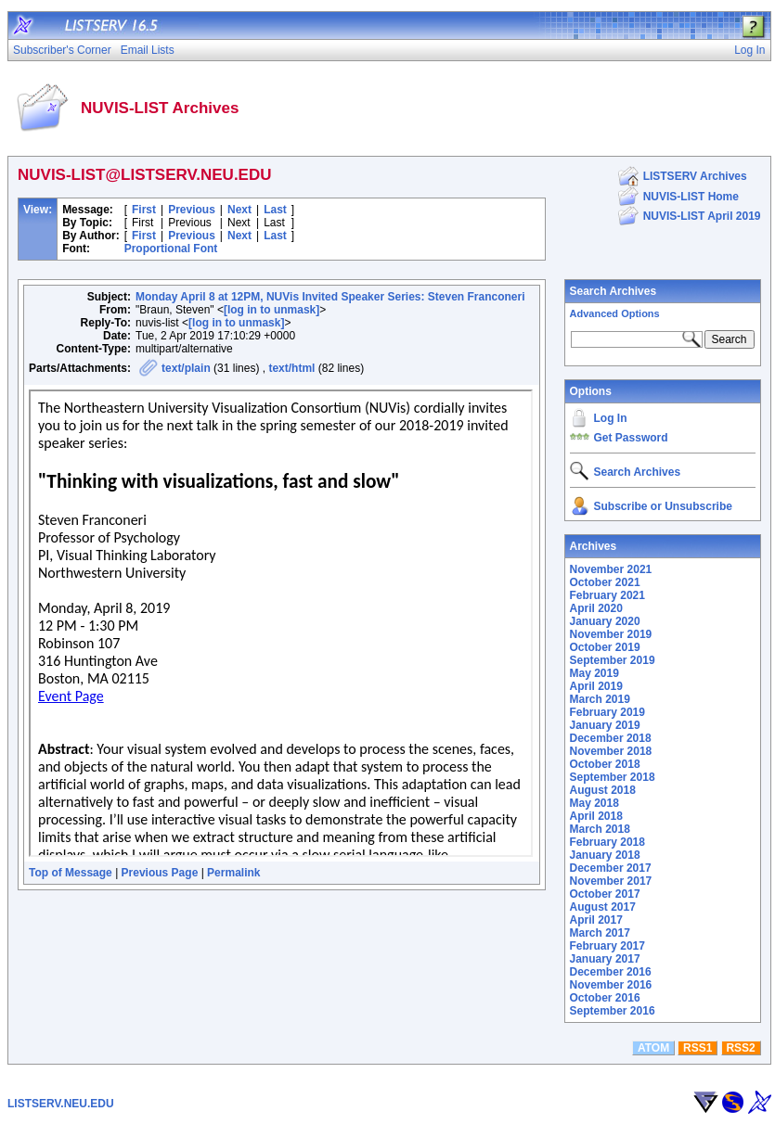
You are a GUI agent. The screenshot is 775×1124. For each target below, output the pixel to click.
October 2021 (605, 582)
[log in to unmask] (271, 309)
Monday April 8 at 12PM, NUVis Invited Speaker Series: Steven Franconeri (330, 296)
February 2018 (607, 842)
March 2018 (600, 829)
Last (275, 209)
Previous (191, 209)
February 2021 (607, 595)
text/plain (186, 368)
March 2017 (600, 932)
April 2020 (596, 608)
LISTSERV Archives (695, 176)
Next (239, 209)
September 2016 (612, 1010)
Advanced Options (615, 313)
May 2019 (594, 673)
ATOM (653, 1047)
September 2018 (612, 777)
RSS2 (740, 1047)
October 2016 (605, 997)
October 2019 (605, 647)
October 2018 (605, 764)
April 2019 (596, 686)
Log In (610, 418)
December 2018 (611, 738)
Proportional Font (171, 248)
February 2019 (607, 712)
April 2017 (596, 919)
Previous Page (160, 872)
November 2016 (611, 984)
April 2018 (596, 816)
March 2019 (600, 699)
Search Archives (613, 291)
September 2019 (612, 660)
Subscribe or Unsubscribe (663, 506)
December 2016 (611, 971)
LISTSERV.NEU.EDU (60, 1103)
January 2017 (605, 958)
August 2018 (603, 790)
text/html (291, 368)
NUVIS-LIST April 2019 (702, 216)
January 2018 (605, 855)
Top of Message (70, 872)
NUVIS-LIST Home (691, 196)
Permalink (233, 872)
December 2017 (611, 868)
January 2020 (605, 621)
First (144, 209)
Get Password (631, 437)
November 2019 (611, 634)
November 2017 (611, 881)
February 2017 (607, 945)
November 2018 (611, 751)
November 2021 (611, 569)
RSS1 (697, 1047)
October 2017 (605, 894)
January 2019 (605, 725)
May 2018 (594, 803)
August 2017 (603, 906)
